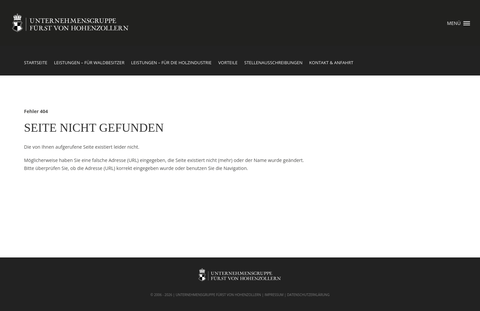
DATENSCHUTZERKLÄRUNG (308, 294)
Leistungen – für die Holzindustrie (171, 63)
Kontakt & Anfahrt (331, 63)
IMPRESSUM (274, 294)
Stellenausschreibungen (273, 63)
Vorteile (228, 63)
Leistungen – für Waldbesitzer (89, 63)
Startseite (35, 63)
